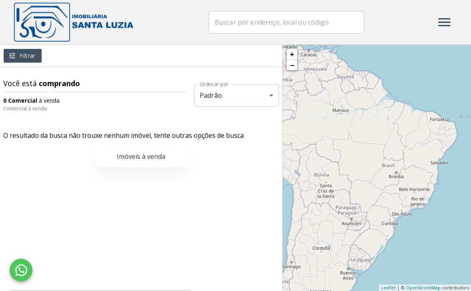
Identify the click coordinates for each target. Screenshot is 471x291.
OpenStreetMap (423, 288)
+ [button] (292, 54)
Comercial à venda (25, 108)
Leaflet (388, 288)
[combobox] (287, 22)
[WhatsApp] (21, 270)
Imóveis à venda (141, 156)
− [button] (292, 65)
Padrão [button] (211, 95)
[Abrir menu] (444, 22)
